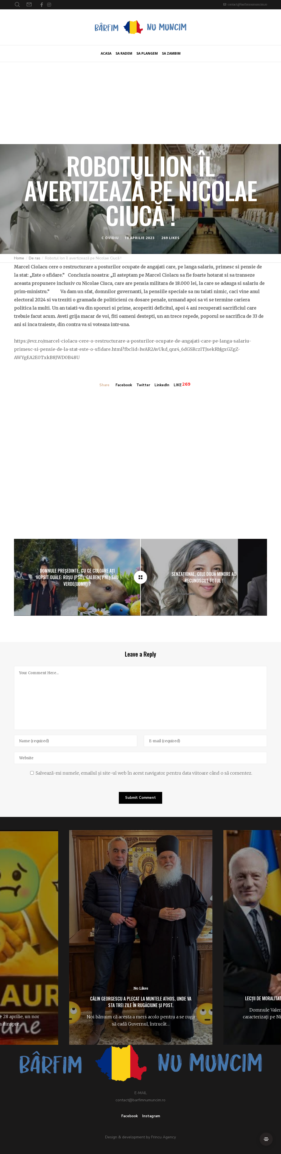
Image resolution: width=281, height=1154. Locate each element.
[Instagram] (49, 4)
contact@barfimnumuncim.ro (247, 4)
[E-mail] (205, 741)
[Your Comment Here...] (140, 698)
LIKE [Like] (178, 385)
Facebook (124, 385)
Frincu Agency (163, 1137)
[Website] (140, 758)
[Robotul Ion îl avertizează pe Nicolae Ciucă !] (140, 577)
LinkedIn (161, 385)
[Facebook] (41, 4)
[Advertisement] (140, 103)
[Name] (75, 741)
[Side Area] (266, 1139)
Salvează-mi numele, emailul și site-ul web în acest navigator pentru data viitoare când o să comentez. (144, 773)
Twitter (143, 385)
